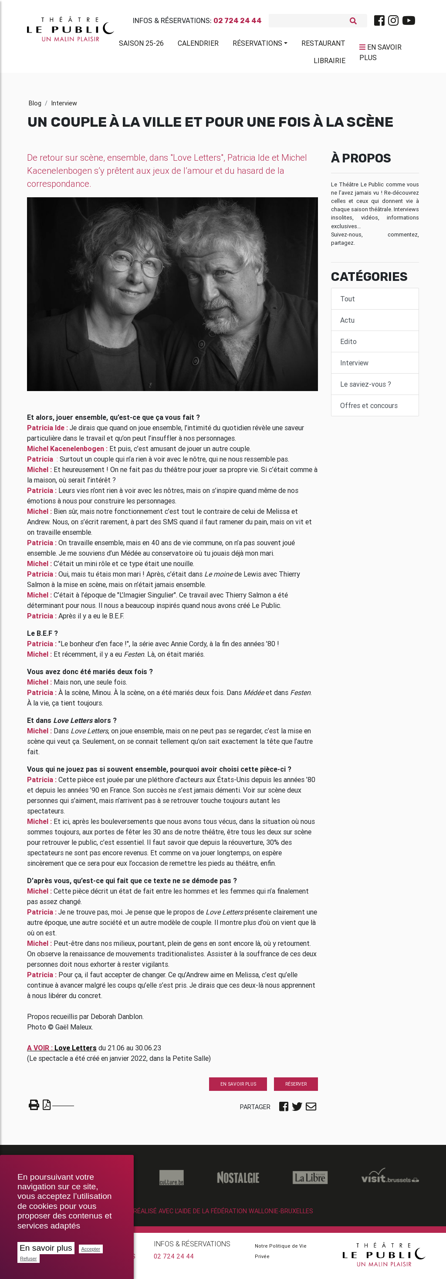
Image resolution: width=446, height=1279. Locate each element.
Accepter (90, 1249)
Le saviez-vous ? (365, 387)
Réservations (257, 44)
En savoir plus (46, 1247)
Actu (347, 323)
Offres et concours (369, 409)
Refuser (28, 1258)
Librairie (329, 62)
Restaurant (323, 44)
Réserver (296, 1087)
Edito (348, 345)
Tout (347, 302)
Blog (35, 107)
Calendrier (198, 44)
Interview (64, 107)
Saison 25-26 (141, 44)
